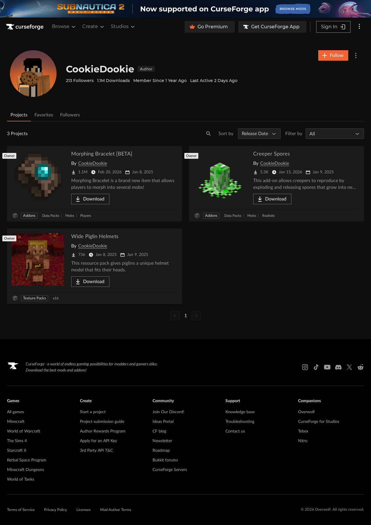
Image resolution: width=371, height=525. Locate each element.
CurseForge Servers (170, 470)
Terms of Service (21, 510)
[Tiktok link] (316, 367)
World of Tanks (20, 479)
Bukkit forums (165, 460)
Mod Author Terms (115, 510)
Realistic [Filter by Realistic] (268, 215)
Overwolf (306, 412)
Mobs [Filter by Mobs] (69, 215)
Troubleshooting (239, 422)
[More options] (359, 27)
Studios (123, 26)
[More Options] (356, 55)
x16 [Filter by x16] (56, 298)
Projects (18, 115)
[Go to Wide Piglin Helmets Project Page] (94, 266)
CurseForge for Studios (318, 422)
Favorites (43, 115)
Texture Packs (34, 298)
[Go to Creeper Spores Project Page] (276, 183)
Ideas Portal (163, 422)
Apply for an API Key (98, 441)
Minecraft (15, 422)
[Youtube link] (327, 367)
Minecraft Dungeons (25, 470)
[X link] (349, 367)
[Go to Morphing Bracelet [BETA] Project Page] (94, 183)
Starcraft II (16, 451)
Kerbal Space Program (26, 460)
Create (93, 26)
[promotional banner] (185, 9)
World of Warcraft (23, 431)
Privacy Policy (55, 510)
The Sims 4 (17, 441)
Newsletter (162, 441)
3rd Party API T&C (96, 451)
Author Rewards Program (102, 431)
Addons (29, 216)
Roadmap (161, 451)
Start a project (93, 412)
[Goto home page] (25, 27)
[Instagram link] (305, 367)
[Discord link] (338, 367)
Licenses (83, 510)
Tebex (303, 431)
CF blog (159, 431)
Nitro (302, 441)
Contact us (235, 431)
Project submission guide (102, 422)
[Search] (208, 133)
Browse (64, 26)
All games (15, 412)
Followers (70, 115)
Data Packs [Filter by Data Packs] (50, 215)
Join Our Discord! (168, 412)
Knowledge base (240, 412)
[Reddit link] (360, 367)
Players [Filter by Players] (85, 215)
